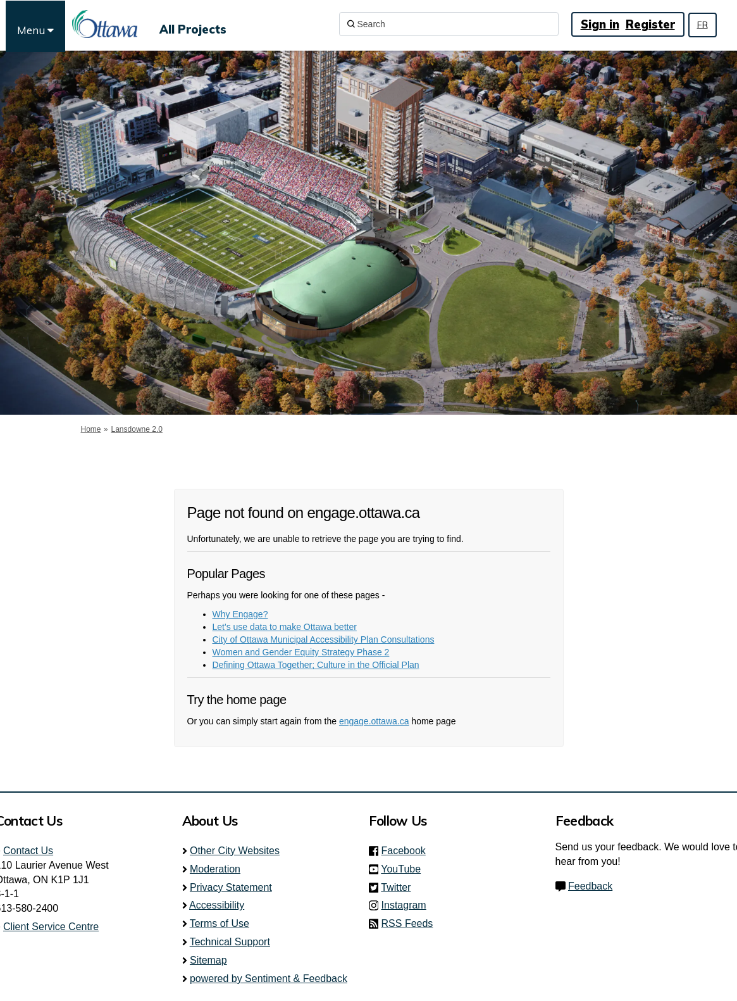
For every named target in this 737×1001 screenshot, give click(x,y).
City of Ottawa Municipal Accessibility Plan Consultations (324, 639)
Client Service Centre (51, 926)
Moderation (215, 869)
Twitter (399, 887)
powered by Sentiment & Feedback (268, 978)
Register (650, 24)
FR (702, 24)
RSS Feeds (407, 923)
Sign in (600, 24)
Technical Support (230, 941)
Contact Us (28, 850)
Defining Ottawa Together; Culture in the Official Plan (316, 665)
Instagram (407, 905)
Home (91, 429)
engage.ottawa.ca (374, 721)
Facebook (407, 850)
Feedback (590, 886)
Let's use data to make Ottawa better (285, 627)
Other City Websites (235, 850)
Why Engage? (240, 614)
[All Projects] (193, 24)
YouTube (404, 869)
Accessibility (216, 905)
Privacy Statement (231, 887)
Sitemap (208, 960)
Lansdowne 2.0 (137, 429)
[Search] (449, 24)
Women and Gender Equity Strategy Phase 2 (301, 652)
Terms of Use (219, 923)
